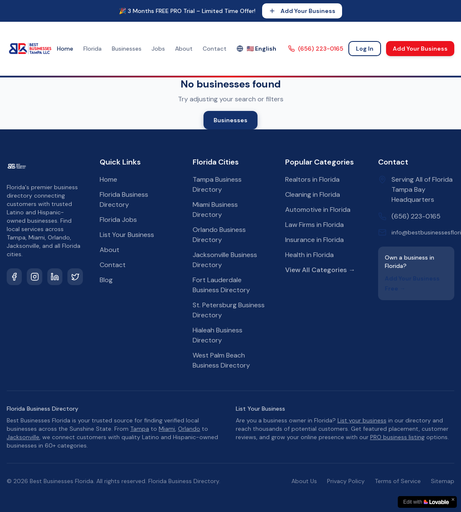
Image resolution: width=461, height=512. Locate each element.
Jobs (158, 48)
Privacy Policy (346, 481)
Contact (215, 48)
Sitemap (442, 481)
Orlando (189, 428)
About (184, 48)
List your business (361, 420)
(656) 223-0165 (315, 48)
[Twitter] (74, 276)
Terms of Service (398, 481)
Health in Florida (309, 254)
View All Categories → (320, 269)
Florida (92, 48)
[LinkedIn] (54, 276)
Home (65, 48)
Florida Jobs (118, 219)
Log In (364, 48)
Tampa (139, 428)
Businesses (127, 48)
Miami (167, 428)
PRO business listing (397, 437)
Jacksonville (23, 437)
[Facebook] (14, 276)
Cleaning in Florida (312, 194)
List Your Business (127, 234)
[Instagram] (34, 276)
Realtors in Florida (312, 179)
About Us (304, 481)
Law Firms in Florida (314, 224)
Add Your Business (302, 11)
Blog (106, 279)
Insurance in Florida (314, 239)
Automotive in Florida (317, 209)
